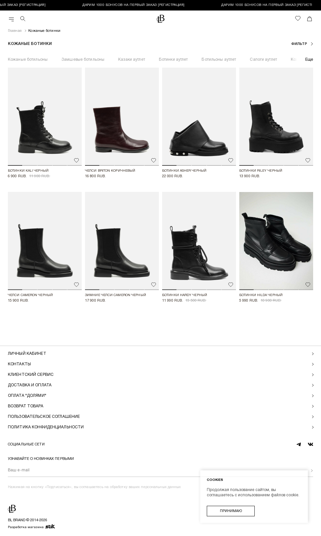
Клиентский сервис (31, 374)
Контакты (19, 364)
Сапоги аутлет (263, 59)
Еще (309, 59)
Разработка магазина (31, 527)
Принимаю (231, 511)
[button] (15, 165)
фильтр (299, 44)
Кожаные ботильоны (28, 59)
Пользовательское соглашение (44, 416)
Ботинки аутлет (173, 59)
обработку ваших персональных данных (145, 487)
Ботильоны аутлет (219, 59)
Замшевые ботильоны (82, 59)
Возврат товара (25, 406)
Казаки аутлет (131, 59)
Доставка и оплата (30, 385)
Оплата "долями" (27, 395)
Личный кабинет (27, 353)
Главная (15, 30)
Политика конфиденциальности (46, 427)
